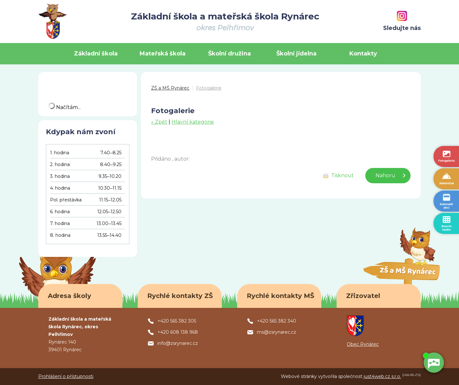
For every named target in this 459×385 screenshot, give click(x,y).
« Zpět (159, 122)
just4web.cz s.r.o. (382, 376)
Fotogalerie (209, 88)
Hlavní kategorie (192, 122)
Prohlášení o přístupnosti (65, 376)
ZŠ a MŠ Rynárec (170, 88)
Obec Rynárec (363, 344)
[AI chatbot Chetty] (433, 362)
